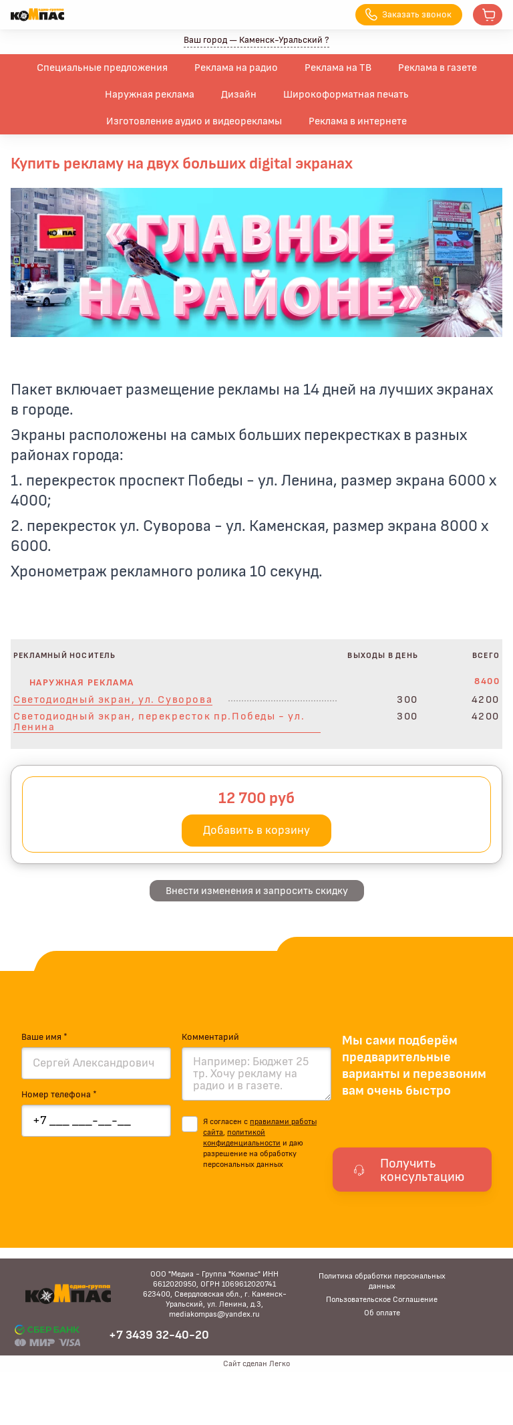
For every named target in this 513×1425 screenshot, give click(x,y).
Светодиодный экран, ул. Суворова (112, 699)
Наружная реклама (149, 94)
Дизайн (238, 94)
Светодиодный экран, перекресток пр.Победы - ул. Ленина (159, 721)
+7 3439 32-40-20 (159, 1335)
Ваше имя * (44, 1037)
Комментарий (210, 1037)
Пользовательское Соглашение (382, 1299)
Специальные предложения (102, 67)
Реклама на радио (236, 67)
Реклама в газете (437, 67)
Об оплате (382, 1313)
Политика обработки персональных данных (382, 1281)
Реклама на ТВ (338, 67)
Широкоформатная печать (346, 94)
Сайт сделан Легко (256, 1363)
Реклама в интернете (358, 121)
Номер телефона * (59, 1094)
